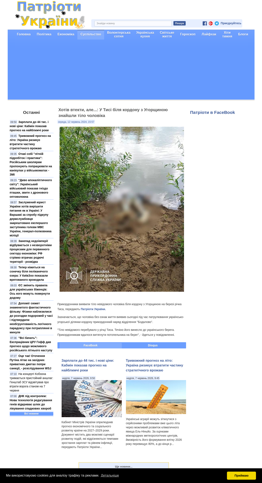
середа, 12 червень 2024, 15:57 (76, 121)
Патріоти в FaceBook (212, 112)
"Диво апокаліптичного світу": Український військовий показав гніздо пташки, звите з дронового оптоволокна (31, 188)
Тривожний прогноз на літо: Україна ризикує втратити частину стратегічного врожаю (154, 365)
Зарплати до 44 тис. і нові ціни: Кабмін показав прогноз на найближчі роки (29, 126)
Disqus (153, 345)
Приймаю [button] (241, 475)
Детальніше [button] (110, 475)
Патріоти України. (93, 309)
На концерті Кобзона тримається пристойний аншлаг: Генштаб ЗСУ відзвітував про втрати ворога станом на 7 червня (31, 382)
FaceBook (90, 345)
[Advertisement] (131, 71)
